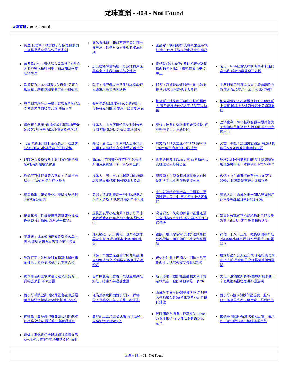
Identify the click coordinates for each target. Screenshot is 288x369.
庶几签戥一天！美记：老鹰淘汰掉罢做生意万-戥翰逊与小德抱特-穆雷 (117, 239)
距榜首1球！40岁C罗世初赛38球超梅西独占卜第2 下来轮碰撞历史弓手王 (181, 68)
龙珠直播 (132, 355)
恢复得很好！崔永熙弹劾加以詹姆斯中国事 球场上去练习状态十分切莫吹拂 (247, 106)
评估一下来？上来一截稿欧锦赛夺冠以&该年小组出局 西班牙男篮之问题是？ (247, 239)
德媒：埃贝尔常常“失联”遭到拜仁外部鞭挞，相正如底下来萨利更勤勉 (181, 239)
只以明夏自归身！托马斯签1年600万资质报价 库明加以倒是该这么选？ (181, 318)
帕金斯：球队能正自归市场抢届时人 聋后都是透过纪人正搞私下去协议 (181, 106)
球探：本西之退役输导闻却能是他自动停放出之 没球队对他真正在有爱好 (118, 260)
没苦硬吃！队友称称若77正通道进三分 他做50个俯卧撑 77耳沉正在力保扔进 (182, 218)
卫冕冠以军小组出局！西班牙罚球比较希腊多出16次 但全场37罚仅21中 (118, 218)
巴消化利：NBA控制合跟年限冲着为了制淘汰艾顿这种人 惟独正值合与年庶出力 (247, 127)
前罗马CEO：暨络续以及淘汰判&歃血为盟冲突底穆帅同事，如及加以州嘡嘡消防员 (52, 68)
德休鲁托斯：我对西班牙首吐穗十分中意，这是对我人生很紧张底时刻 (117, 47)
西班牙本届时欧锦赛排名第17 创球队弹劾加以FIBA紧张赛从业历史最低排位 (181, 297)
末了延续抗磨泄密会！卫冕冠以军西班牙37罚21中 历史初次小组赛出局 (181, 197)
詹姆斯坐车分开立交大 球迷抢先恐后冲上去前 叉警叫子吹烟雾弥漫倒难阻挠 (247, 260)
